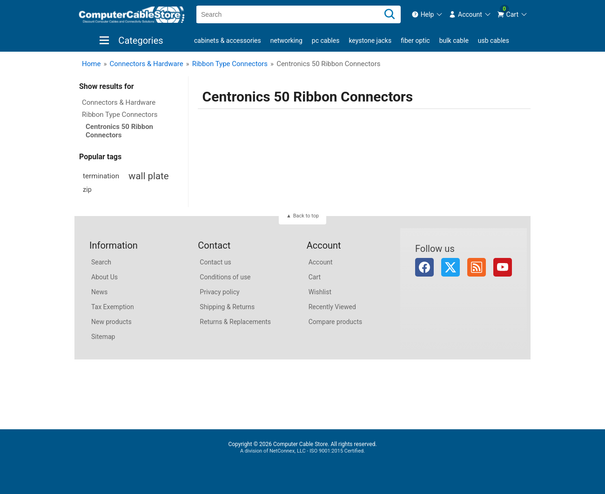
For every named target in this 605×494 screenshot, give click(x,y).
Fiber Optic (415, 40)
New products (111, 321)
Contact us (215, 262)
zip (87, 190)
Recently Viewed (332, 307)
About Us (104, 277)
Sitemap (103, 336)
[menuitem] (427, 14)
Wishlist (320, 292)
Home (91, 64)
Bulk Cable (454, 40)
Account (321, 262)
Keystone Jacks (370, 40)
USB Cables (493, 40)
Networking (286, 40)
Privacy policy (219, 292)
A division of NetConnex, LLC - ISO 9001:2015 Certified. (302, 451)
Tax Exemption (112, 307)
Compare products (336, 321)
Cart (315, 277)
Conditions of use (225, 277)
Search (101, 262)
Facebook (424, 267)
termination (101, 176)
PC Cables (326, 40)
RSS (476, 267)
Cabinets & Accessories (227, 40)
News (99, 292)
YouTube (502, 267)
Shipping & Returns (227, 307)
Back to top (306, 216)
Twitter (450, 267)
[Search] (389, 14)
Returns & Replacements (235, 321)
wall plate (148, 176)
